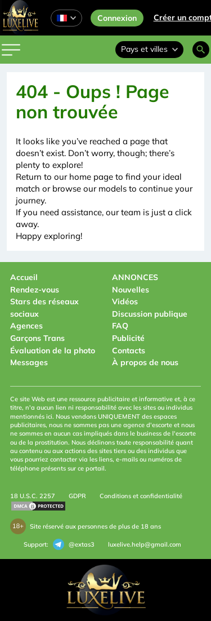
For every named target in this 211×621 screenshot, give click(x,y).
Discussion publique (149, 314)
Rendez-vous (34, 290)
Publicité (128, 338)
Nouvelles (130, 290)
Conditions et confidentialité (141, 496)
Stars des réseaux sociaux (44, 307)
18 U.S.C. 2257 (32, 496)
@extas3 (74, 544)
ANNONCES (135, 277)
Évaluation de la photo (52, 350)
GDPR (77, 496)
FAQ (120, 326)
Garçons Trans (37, 338)
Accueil (24, 277)
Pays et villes (149, 49)
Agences (26, 326)
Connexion (117, 18)
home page (91, 176)
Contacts (128, 350)
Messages (29, 362)
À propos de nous (145, 362)
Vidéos (125, 301)
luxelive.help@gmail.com (144, 544)
